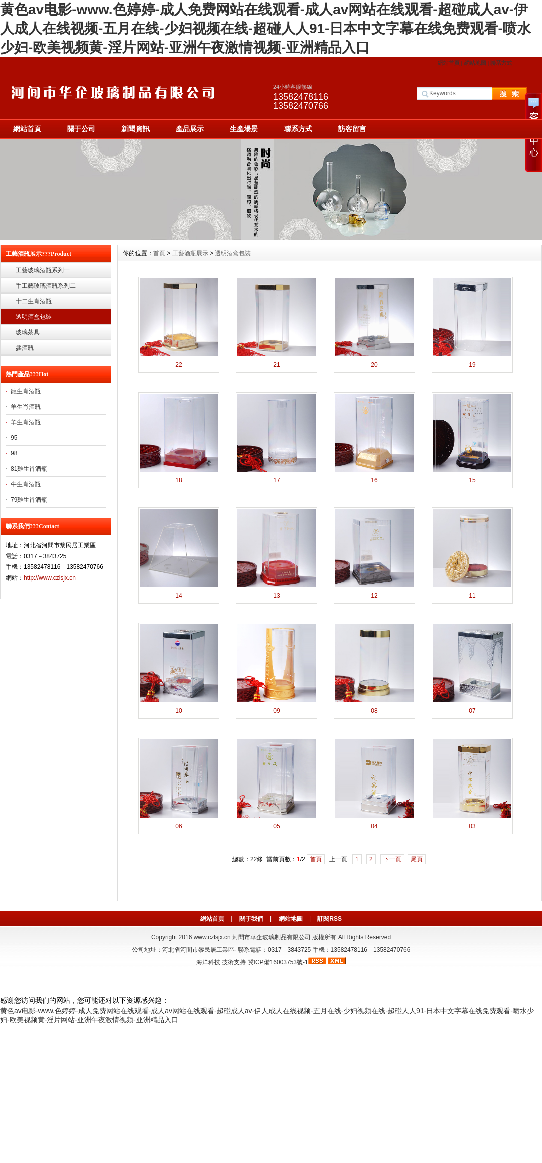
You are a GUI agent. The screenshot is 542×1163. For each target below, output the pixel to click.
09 (276, 710)
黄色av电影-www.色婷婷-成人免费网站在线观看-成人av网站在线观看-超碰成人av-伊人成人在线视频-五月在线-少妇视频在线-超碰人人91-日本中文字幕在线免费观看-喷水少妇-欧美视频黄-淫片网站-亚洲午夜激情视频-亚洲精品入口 (265, 28)
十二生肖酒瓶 (34, 301)
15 (472, 480)
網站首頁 (449, 63)
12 (374, 595)
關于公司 (81, 129)
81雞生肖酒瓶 (29, 468)
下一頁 (392, 859)
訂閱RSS (329, 918)
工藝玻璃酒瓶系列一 (43, 270)
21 (276, 364)
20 (374, 364)
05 (276, 826)
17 (276, 480)
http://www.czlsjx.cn (50, 578)
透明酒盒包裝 (34, 316)
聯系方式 (501, 63)
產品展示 (190, 129)
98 (14, 453)
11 (472, 595)
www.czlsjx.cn (212, 937)
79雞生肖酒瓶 (29, 499)
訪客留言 (352, 129)
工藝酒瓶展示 (190, 253)
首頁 (159, 253)
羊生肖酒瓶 (26, 406)
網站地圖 (475, 63)
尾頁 (417, 859)
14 (178, 595)
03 (472, 826)
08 (374, 710)
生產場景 (244, 129)
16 (374, 480)
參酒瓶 (25, 347)
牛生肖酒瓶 (26, 484)
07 (472, 710)
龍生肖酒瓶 (26, 391)
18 (178, 480)
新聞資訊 (135, 129)
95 (14, 437)
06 (178, 826)
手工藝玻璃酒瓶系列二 (46, 285)
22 (178, 364)
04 (374, 826)
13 (276, 595)
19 (472, 364)
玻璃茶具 (28, 332)
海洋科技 (208, 962)
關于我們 (251, 918)
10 (178, 710)
